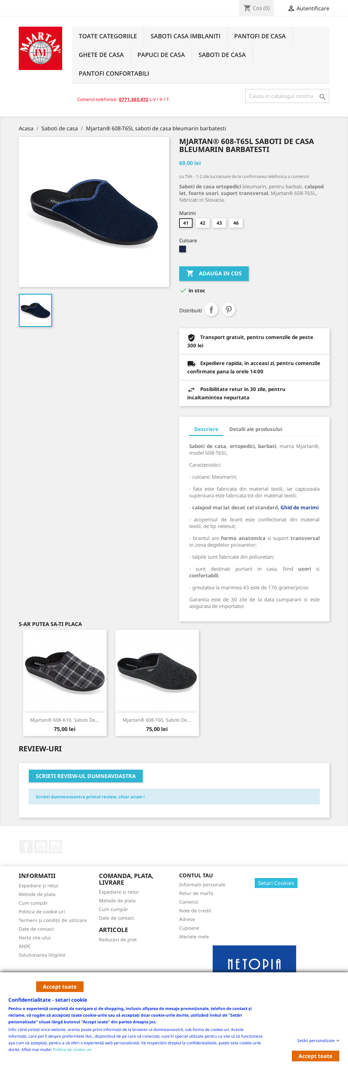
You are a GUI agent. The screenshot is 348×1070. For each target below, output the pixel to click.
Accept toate (60, 986)
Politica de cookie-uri (72, 1049)
